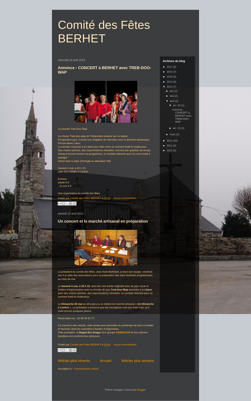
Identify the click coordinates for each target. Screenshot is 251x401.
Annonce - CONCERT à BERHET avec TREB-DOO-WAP (182, 115)
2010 (170, 150)
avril (172, 101)
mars (173, 134)
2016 (170, 71)
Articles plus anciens (137, 361)
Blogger (141, 389)
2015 (170, 76)
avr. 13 (177, 128)
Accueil (105, 361)
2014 (170, 81)
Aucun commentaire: (125, 198)
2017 (170, 66)
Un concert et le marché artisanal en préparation (103, 221)
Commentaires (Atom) (86, 368)
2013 (170, 86)
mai (172, 95)
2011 (170, 145)
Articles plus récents (74, 361)
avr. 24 (177, 105)
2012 (170, 140)
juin (172, 91)
